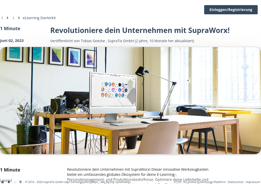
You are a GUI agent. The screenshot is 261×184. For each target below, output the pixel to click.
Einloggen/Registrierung (231, 9)
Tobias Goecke (93, 40)
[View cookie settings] (15, 182)
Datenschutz (236, 182)
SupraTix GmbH (121, 40)
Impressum (253, 182)
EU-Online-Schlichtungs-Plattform (205, 182)
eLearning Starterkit (39, 17)
